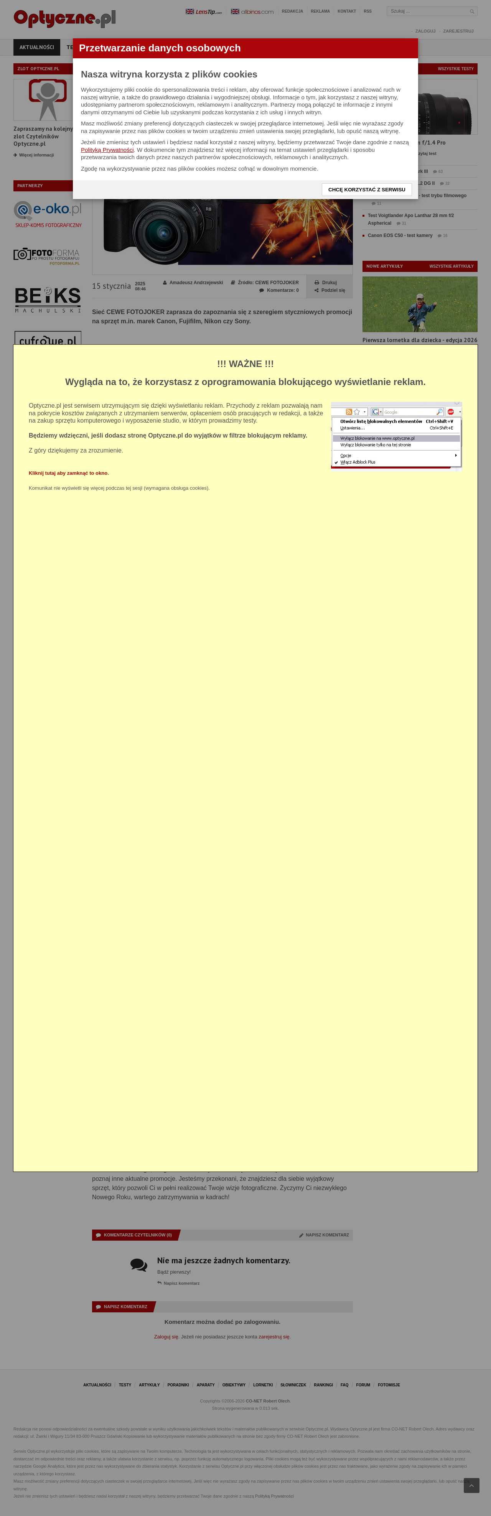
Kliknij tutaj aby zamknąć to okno (68, 473)
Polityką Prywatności (107, 149)
